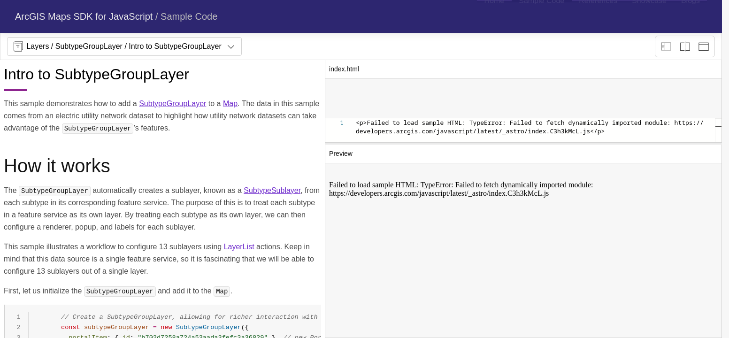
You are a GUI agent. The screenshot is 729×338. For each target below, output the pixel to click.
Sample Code (189, 16)
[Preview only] (703, 46)
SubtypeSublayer (272, 190)
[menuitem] (494, 16)
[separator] (523, 144)
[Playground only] (684, 46)
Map (230, 104)
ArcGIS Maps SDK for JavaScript (84, 16)
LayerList (239, 247)
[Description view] (666, 46)
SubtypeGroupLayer (172, 104)
